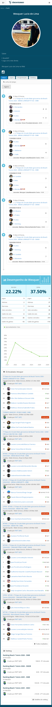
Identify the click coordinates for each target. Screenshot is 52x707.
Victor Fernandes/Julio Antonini (21, 389)
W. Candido (17, 176)
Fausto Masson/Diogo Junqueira (22, 497)
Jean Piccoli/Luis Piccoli (18, 562)
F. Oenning (17, 224)
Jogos (11, 78)
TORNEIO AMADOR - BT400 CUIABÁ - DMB (17, 412)
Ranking (33, 78)
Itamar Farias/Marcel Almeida (21, 449)
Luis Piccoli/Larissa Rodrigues (21, 567)
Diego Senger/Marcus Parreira (21, 634)
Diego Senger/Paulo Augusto (21, 423)
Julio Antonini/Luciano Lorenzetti (22, 502)
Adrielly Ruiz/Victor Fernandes (21, 581)
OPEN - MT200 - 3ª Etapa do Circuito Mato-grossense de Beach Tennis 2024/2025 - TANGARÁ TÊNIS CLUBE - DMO (24, 596)
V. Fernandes (17, 107)
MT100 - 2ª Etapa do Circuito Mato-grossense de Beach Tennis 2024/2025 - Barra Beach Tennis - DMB (24, 613)
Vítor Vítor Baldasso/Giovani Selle (22, 398)
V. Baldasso (17, 150)
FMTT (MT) (18, 383)
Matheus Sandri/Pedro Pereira (21, 639)
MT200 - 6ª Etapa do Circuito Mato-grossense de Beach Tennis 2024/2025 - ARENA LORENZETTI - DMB (24, 481)
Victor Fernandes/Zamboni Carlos (22, 624)
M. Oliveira (17, 211)
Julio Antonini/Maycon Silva (20, 608)
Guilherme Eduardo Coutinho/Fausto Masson (26, 572)
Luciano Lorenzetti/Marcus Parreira (23, 444)
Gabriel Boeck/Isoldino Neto (20, 475)
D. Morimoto (17, 258)
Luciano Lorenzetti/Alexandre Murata (24, 466)
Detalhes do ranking (40, 700)
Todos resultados (41, 644)
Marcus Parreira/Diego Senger (21, 492)
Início (2, 8)
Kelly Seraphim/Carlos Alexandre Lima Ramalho (27, 591)
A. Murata (16, 120)
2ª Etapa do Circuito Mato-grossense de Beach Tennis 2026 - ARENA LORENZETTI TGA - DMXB (28, 203)
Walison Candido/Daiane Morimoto (23, 403)
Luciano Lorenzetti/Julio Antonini (22, 557)
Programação (22, 78)
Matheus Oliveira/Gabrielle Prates (23, 408)
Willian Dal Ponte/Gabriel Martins (22, 427)
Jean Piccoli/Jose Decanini (20, 586)
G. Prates (16, 215)
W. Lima (15, 116)
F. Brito (15, 180)
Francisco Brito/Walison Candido (22, 394)
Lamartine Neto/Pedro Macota (21, 576)
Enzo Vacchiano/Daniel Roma (21, 519)
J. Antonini (16, 111)
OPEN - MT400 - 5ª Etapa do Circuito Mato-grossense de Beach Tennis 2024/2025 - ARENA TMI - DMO (24, 507)
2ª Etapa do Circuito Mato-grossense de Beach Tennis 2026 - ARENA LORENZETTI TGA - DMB (28, 99)
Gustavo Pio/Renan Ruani (20, 536)
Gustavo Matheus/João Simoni (21, 471)
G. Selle (15, 154)
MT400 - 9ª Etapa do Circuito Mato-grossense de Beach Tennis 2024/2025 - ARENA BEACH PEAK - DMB (24, 455)
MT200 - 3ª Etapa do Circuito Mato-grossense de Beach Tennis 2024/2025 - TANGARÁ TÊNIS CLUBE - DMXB (24, 546)
